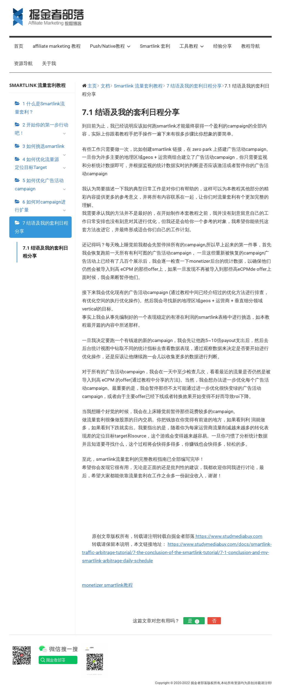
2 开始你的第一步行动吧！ (42, 130)
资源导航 (23, 63)
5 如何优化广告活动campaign (42, 186)
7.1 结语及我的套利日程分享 (45, 252)
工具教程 (191, 46)
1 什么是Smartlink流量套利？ (40, 108)
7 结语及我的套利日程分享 (41, 227)
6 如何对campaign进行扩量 (42, 207)
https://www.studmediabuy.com (228, 536)
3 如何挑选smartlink (46, 148)
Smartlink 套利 (155, 46)
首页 (18, 46)
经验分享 (222, 46)
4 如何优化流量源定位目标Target (42, 165)
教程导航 (250, 46)
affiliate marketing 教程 (57, 46)
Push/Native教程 (110, 46)
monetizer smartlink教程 (107, 585)
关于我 (49, 63)
